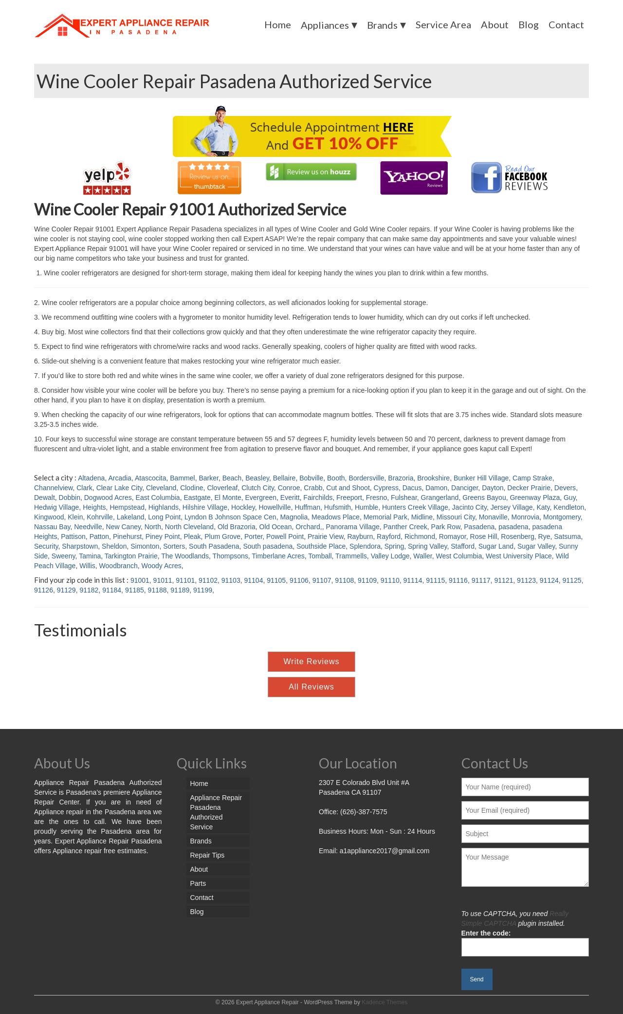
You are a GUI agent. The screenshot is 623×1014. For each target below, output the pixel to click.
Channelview (53, 488)
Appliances (325, 25)
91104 (253, 580)
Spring (394, 546)
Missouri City (456, 517)
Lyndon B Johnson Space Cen (230, 517)
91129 (66, 590)
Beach (232, 478)
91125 (572, 580)
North (153, 527)
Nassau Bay (52, 527)
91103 (230, 580)
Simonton (144, 546)
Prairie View (326, 536)
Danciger (464, 488)
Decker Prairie (528, 488)
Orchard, (308, 527)
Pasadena (479, 527)
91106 (299, 580)
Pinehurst (127, 536)
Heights (94, 507)
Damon (436, 488)
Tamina (90, 556)
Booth (336, 478)
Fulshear (404, 497)
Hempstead (127, 507)
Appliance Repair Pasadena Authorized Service (216, 812)
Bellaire (284, 478)
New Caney (123, 527)
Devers (565, 488)
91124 (549, 580)
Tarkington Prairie (131, 556)
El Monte (227, 497)
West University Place (519, 556)
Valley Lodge (390, 556)
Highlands (163, 507)
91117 (481, 580)
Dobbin (69, 497)
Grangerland (440, 497)
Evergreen (260, 497)
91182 (88, 590)
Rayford (389, 536)
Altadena (91, 478)
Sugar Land (495, 546)
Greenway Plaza (535, 497)
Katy (543, 507)
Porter (253, 536)
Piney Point (163, 536)
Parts (198, 883)
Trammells (351, 556)
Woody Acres (162, 566)
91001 (139, 580)
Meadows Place (336, 517)
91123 (526, 580)
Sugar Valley (536, 546)
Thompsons (230, 556)
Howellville (274, 507)
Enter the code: (525, 940)
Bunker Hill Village (481, 478)
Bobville (311, 478)
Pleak (192, 536)
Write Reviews (312, 661)
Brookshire (433, 478)
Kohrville (100, 517)
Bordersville (366, 478)
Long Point (164, 517)
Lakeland (131, 517)
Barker (208, 478)
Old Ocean (275, 527)
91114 (412, 580)
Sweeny (63, 556)
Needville (88, 527)
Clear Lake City (119, 488)
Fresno (376, 497)
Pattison (73, 536)
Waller (422, 556)
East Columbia (158, 497)
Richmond (419, 536)
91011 (162, 580)
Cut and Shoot (348, 488)
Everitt (290, 497)
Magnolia (294, 517)
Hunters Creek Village (415, 507)
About (495, 24)
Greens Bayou (484, 497)
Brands (382, 25)
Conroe (289, 488)
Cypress (386, 488)
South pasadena (268, 546)
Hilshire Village (205, 507)
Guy (570, 497)
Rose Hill (483, 536)
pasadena (513, 527)
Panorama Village (352, 527)
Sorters (174, 546)
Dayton (492, 488)
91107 (321, 580)
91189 (179, 590)
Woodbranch (118, 566)
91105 (276, 580)
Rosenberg (517, 536)
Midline (422, 517)
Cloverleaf (222, 488)
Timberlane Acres (278, 556)
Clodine (191, 488)
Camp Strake (532, 478)
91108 (344, 580)
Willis (87, 566)
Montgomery (562, 517)
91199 (202, 590)
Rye (544, 536)
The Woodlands (185, 556)
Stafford (463, 546)
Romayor (452, 536)
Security (46, 546)
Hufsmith (337, 507)
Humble (366, 507)
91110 (390, 580)
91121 (503, 580)
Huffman (307, 507)
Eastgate (196, 497)
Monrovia (526, 517)
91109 (367, 580)
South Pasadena (214, 546)
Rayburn (360, 536)
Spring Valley (427, 546)
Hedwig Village (56, 507)
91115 (435, 580)
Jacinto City (469, 507)
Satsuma (567, 536)
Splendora (365, 546)
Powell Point (285, 536)
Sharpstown (80, 546)
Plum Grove (222, 536)
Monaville (493, 517)
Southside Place (321, 546)
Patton (99, 536)
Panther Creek (405, 527)
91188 (157, 590)
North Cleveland (189, 527)
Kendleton (568, 507)
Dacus (412, 488)
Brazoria (400, 478)
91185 (134, 590)
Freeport (349, 497)
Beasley (257, 478)
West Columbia (459, 556)
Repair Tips (207, 855)
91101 (185, 580)
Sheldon (114, 546)
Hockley (243, 507)
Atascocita (150, 478)
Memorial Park (385, 517)
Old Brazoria (237, 527)
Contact (566, 24)
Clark (84, 488)
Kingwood (49, 517)
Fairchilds (317, 497)
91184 (111, 590)
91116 (458, 580)
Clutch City (257, 488)
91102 (208, 580)
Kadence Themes (384, 1002)
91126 (43, 590)
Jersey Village (512, 507)
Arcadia (119, 478)
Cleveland (161, 488)
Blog (528, 24)
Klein (75, 517)
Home (277, 24)
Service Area (443, 24)
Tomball (319, 556)
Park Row (445, 527)
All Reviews (311, 687)
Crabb (313, 488)
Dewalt (44, 497)
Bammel (182, 478)
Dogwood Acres (108, 497)
